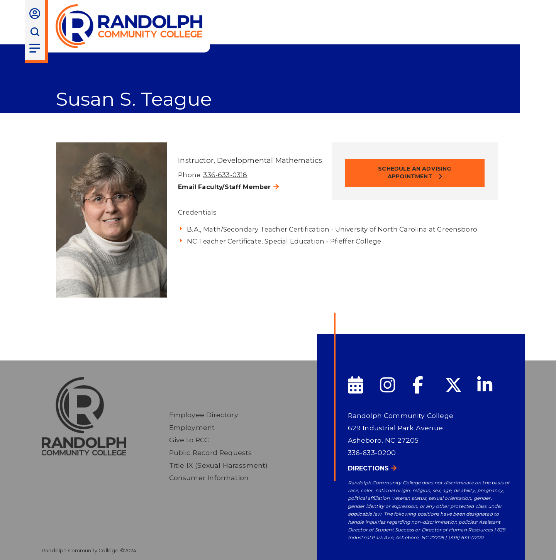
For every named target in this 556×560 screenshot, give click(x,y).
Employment (192, 427)
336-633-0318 (225, 175)
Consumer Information (209, 478)
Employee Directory (203, 415)
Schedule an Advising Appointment (414, 172)
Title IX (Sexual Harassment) (218, 465)
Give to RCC (189, 440)
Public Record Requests (210, 452)
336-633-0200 (372, 452)
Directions (368, 468)
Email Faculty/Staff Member (224, 187)
